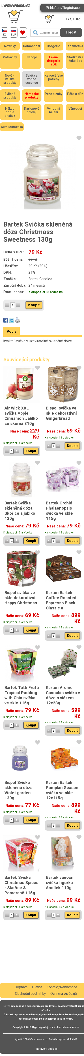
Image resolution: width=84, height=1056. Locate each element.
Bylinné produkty (9, 95)
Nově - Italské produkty (9, 79)
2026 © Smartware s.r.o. (35, 1039)
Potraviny (10, 57)
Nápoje (31, 57)
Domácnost (31, 46)
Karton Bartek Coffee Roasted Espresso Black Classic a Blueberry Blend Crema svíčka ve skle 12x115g (61, 608)
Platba (37, 987)
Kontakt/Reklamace (62, 987)
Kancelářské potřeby (54, 77)
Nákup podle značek (10, 112)
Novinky (10, 46)
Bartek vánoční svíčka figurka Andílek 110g (60, 882)
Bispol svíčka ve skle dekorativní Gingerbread (61, 413)
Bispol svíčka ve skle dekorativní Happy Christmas (20, 597)
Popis (11, 331)
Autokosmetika (12, 127)
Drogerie (53, 46)
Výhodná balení (53, 110)
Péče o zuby (53, 94)
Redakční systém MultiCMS (63, 1039)
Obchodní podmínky (30, 993)
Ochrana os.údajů (63, 993)
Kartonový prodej (31, 110)
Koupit (34, 305)
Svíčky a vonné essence (31, 79)
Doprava (21, 987)
